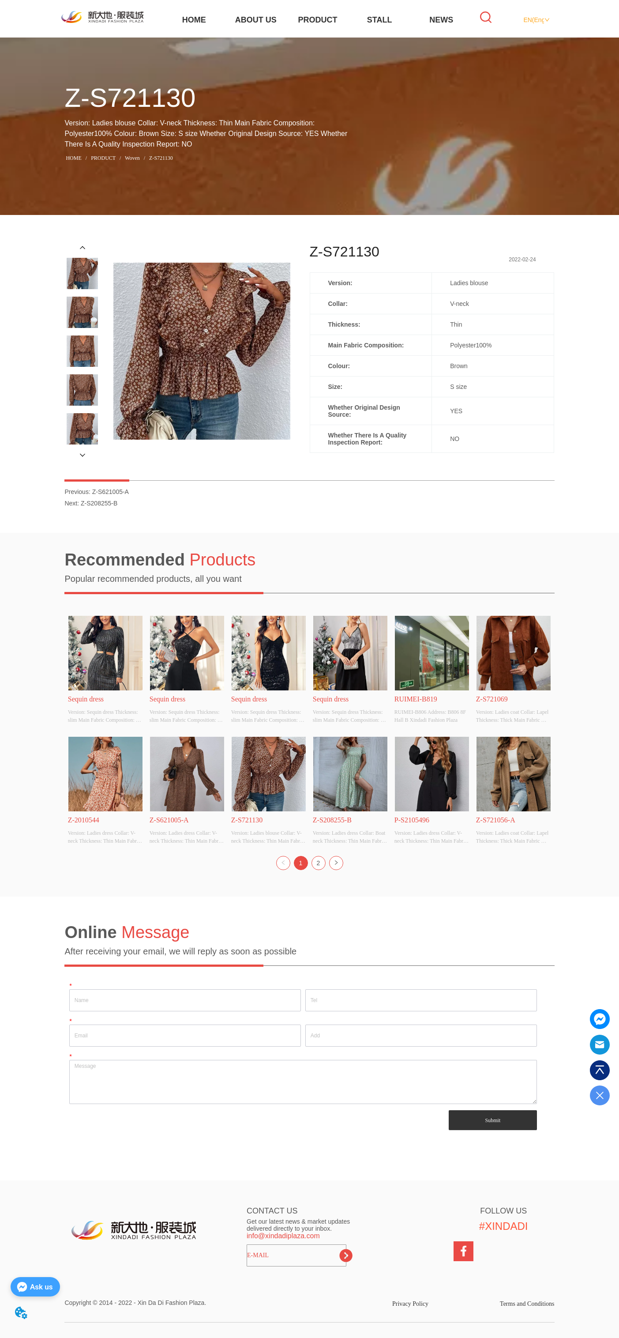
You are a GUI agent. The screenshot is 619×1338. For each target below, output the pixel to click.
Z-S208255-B (99, 503)
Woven (132, 158)
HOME (194, 19)
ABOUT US (256, 19)
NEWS (441, 19)
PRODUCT (317, 19)
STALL (379, 19)
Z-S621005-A (110, 491)
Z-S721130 (160, 158)
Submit (493, 1120)
